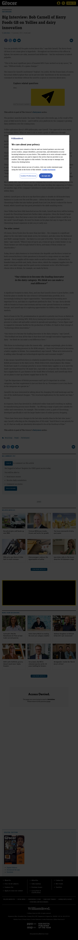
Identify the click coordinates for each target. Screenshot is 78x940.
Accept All (46, 176)
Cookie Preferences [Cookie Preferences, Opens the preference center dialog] (28, 176)
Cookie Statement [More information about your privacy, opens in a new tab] (48, 169)
